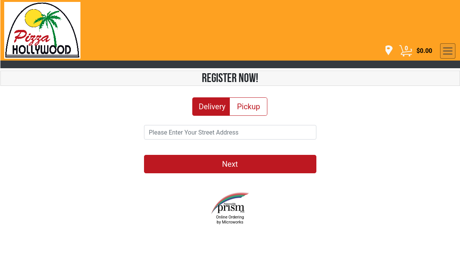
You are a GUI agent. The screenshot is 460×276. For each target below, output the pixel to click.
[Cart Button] (405, 51)
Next (230, 164)
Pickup (248, 106)
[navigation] (387, 51)
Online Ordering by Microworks (230, 220)
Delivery (212, 106)
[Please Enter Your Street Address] (230, 132)
